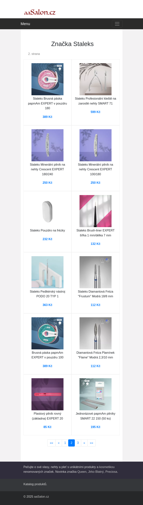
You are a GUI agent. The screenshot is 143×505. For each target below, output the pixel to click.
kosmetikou (107, 467)
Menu (25, 24)
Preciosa (111, 471)
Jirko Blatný (96, 471)
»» (91, 442)
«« (51, 442)
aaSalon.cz (41, 496)
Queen (81, 471)
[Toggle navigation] (117, 24)
